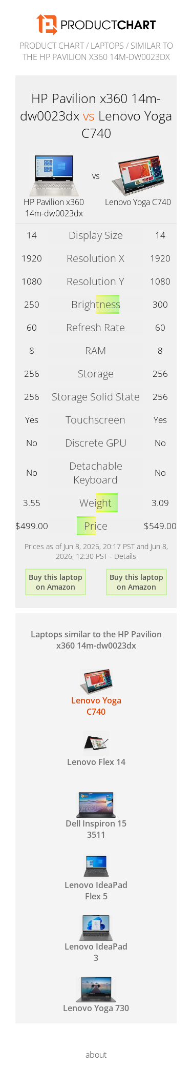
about (96, 1054)
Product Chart (51, 45)
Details (125, 556)
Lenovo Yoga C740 (138, 202)
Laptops (107, 45)
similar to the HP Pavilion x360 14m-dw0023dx (98, 51)
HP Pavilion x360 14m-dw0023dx (54, 207)
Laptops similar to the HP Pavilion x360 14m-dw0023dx (96, 640)
